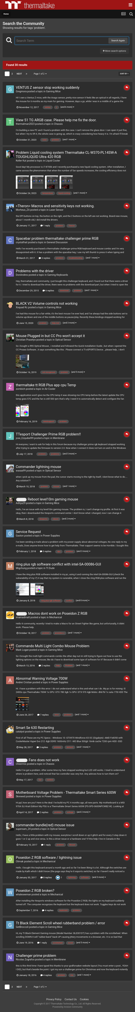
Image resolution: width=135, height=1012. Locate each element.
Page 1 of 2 (40, 74)
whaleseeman (23, 894)
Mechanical (55, 617)
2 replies (44, 665)
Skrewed (20, 796)
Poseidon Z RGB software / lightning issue (49, 857)
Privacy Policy (53, 999)
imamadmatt (23, 617)
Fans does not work (44, 760)
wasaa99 (21, 470)
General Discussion (57, 242)
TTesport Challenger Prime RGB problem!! (48, 434)
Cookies (84, 999)
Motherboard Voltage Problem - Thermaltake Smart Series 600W (66, 792)
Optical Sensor (63, 339)
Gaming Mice (53, 91)
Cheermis (21, 763)
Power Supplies (51, 535)
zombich (20, 388)
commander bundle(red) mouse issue (45, 825)
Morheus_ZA (23, 209)
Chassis (58, 123)
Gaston (20, 535)
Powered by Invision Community (68, 1007)
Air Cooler (50, 388)
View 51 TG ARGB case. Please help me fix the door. (56, 120)
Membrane (59, 438)
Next (19, 74)
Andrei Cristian (24, 682)
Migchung (21, 568)
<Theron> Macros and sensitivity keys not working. (55, 206)
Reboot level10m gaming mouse (53, 499)
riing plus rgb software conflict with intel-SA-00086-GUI (58, 564)
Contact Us (71, 999)
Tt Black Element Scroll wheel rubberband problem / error (60, 923)
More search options (114, 51)
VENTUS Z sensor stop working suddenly (47, 87)
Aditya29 (20, 503)
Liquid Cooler (53, 160)
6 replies (48, 290)
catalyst (20, 731)
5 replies (45, 551)
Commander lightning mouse (38, 467)
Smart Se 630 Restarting (35, 728)
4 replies (47, 910)
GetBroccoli (22, 927)
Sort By (124, 74)
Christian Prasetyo (26, 339)
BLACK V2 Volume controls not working (47, 303)
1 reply (45, 225)
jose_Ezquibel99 (25, 438)
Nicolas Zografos (25, 959)
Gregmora (21, 91)
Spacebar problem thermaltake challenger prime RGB (57, 238)
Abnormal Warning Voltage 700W (42, 678)
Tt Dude (50, 568)
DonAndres (22, 274)
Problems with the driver (35, 271)
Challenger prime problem (36, 955)
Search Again (118, 40)
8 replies (46, 877)
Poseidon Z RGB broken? (35, 890)
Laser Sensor (56, 209)
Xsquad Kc (22, 307)
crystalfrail (21, 242)
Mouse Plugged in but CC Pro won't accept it (50, 336)
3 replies (44, 258)
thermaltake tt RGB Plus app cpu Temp (46, 385)
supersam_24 (23, 828)
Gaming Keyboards (57, 274)
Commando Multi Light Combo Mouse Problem (52, 646)
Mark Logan (22, 649)
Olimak (19, 861)
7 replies (43, 714)
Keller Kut (21, 160)
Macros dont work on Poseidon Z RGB (57, 613)
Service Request (28, 532)
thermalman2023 (25, 123)
